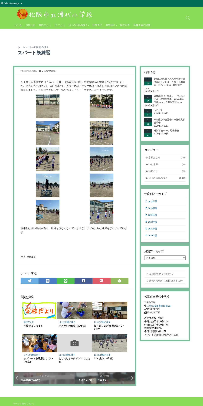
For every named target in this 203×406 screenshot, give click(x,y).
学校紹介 (110, 24)
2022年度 (152, 222)
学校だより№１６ (33, 326)
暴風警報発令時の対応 (161, 275)
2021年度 (152, 229)
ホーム (18, 24)
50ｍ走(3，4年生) (103, 358)
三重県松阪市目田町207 (159, 307)
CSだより (60, 24)
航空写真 (125, 24)
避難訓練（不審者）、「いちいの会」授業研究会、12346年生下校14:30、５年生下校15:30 (169, 99)
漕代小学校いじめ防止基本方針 (166, 281)
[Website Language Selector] (13, 3)
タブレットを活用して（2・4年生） (39, 360)
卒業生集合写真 (142, 24)
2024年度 (152, 208)
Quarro (30, 403)
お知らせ (30, 24)
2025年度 (152, 201)
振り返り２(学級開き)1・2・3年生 (109, 328)
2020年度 (31, 257)
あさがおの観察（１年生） (73, 326)
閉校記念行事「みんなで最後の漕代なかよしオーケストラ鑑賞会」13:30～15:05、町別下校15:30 (164, 83)
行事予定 (97, 24)
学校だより (45, 24)
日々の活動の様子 (78, 24)
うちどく (158, 110)
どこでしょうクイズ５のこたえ (74, 360)
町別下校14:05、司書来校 (166, 130)
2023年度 (152, 215)
